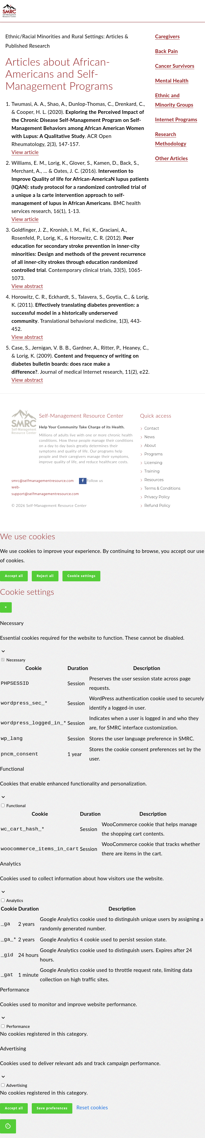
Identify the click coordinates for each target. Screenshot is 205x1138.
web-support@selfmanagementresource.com (45, 490)
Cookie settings (81, 576)
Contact (151, 428)
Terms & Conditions (162, 488)
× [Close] (6, 607)
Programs (153, 454)
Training (152, 471)
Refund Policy (157, 505)
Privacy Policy (157, 497)
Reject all (45, 576)
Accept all (14, 576)
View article (25, 152)
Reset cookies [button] (92, 1106)
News (149, 437)
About (150, 445)
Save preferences (52, 1107)
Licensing (153, 462)
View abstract (27, 286)
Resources (154, 479)
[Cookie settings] (8, 1125)
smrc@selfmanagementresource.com (42, 481)
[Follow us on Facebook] (83, 481)
